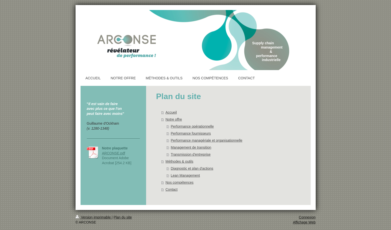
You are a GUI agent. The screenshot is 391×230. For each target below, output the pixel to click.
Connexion (307, 217)
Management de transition (191, 147)
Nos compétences (180, 182)
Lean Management (185, 175)
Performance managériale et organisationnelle (206, 140)
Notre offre (174, 119)
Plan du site (123, 217)
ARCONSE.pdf (113, 153)
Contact (172, 189)
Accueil (171, 112)
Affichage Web (304, 222)
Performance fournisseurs (191, 133)
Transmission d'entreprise (191, 154)
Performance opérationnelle (192, 126)
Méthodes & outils (179, 161)
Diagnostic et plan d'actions (192, 168)
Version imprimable (94, 217)
